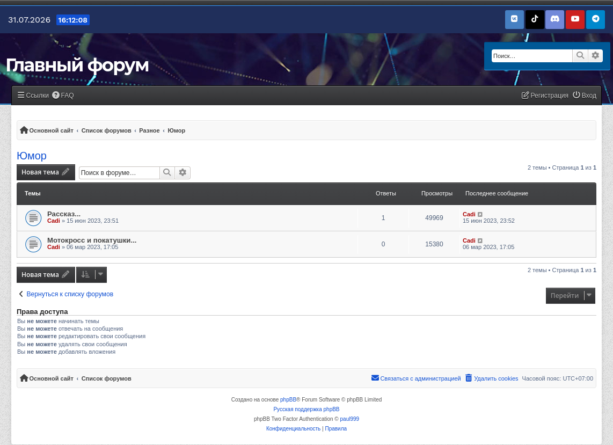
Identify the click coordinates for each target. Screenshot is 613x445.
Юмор (32, 155)
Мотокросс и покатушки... (91, 240)
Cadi (53, 220)
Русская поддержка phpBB (306, 409)
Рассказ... (64, 214)
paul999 (350, 419)
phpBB (288, 400)
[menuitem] (63, 96)
